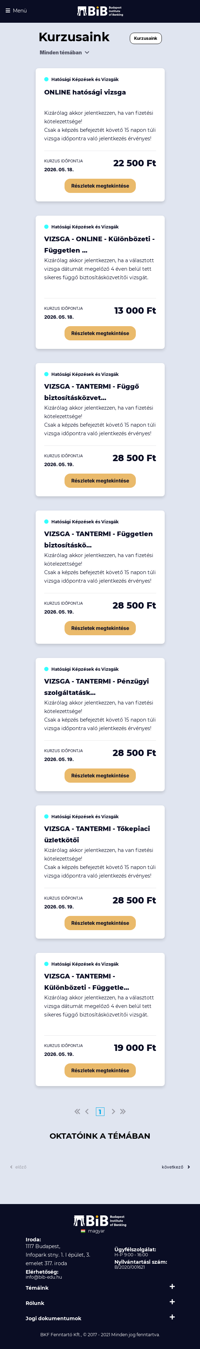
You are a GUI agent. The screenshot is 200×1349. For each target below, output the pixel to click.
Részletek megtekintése (100, 186)
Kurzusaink (145, 38)
